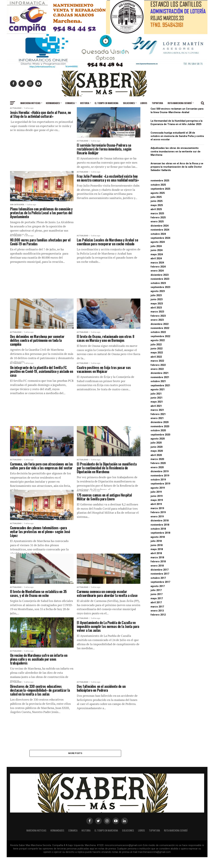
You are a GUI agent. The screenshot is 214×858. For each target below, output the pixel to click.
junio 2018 (156, 545)
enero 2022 (157, 369)
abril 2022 (156, 356)
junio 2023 (156, 299)
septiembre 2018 (160, 532)
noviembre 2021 (160, 377)
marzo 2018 (157, 557)
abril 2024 (156, 258)
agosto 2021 (158, 389)
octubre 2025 (158, 184)
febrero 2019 (158, 512)
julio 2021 (156, 393)
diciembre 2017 (159, 569)
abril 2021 (156, 406)
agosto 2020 (158, 438)
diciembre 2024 (159, 225)
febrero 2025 (158, 217)
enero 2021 (157, 418)
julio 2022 (156, 344)
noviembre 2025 (160, 180)
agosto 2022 (158, 340)
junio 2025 (156, 201)
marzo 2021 (157, 410)
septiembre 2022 (160, 336)
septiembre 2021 (160, 385)
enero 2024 (157, 270)
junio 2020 (156, 447)
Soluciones (129, 103)
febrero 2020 (158, 463)
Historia (84, 103)
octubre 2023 (158, 283)
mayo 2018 (157, 549)
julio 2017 (156, 590)
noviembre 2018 (160, 524)
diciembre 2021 (159, 373)
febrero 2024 (158, 266)
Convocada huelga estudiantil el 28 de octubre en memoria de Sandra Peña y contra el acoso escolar (177, 136)
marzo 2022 (157, 360)
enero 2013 (157, 610)
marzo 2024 (157, 262)
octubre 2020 (158, 430)
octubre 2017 (158, 578)
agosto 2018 (158, 537)
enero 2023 (157, 319)
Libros (143, 103)
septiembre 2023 (160, 287)
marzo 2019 (157, 508)
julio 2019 (156, 492)
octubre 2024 (158, 234)
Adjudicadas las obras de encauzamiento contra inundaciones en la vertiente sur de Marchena (175, 151)
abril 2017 (156, 602)
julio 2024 (156, 246)
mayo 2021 (157, 401)
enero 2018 (157, 565)
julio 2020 (156, 442)
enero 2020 (157, 467)
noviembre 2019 (160, 475)
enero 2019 (157, 516)
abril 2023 (156, 307)
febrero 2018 (158, 561)
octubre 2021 (158, 381)
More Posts (75, 753)
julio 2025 (156, 197)
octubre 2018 (158, 528)
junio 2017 (156, 594)
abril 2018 (156, 553)
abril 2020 (156, 455)
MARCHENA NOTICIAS (30, 103)
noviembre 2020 (160, 426)
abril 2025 (156, 209)
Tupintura (157, 103)
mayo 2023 (157, 303)
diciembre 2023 (159, 275)
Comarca (70, 103)
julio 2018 (156, 541)
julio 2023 (156, 295)
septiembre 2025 (160, 188)
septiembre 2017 (160, 582)
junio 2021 (156, 397)
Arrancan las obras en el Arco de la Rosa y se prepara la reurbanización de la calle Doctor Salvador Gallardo (177, 167)
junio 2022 (156, 348)
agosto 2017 (158, 586)
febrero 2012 (158, 614)
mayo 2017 (157, 598)
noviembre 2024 (160, 229)
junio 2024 (156, 250)
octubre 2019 (158, 479)
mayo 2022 (157, 352)
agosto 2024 (158, 242)
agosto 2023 (158, 291)
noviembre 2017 (160, 573)
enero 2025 (157, 221)
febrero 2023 (158, 315)
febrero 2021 (158, 414)
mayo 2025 (157, 205)
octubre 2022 (158, 332)
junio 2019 (156, 496)
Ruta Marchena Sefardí (180, 103)
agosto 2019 (158, 487)
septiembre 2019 (160, 483)
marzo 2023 (157, 311)
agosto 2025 (158, 193)
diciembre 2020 (159, 422)
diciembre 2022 (159, 324)
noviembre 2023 (160, 279)
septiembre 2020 (160, 434)
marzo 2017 (157, 606)
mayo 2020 (157, 451)
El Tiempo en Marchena (106, 103)
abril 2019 (156, 504)
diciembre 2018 (159, 520)
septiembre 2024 (160, 238)
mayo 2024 (157, 254)
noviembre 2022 (160, 328)
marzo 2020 (157, 459)
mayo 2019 (157, 500)
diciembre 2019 (159, 471)
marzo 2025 (157, 213)
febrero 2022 (158, 365)
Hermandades (53, 103)
